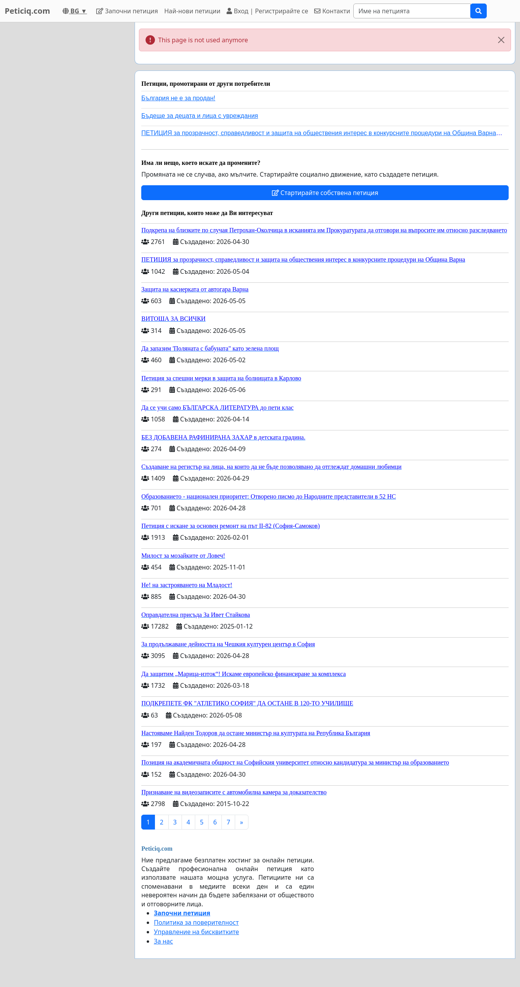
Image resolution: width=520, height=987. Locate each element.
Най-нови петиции (192, 11)
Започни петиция (127, 11)
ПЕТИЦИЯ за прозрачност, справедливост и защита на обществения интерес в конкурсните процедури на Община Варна (318, 133)
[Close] (501, 40)
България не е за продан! (178, 98)
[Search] (412, 11)
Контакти (332, 11)
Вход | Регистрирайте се (267, 11)
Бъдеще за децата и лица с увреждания (199, 115)
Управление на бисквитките (196, 931)
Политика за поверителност (196, 922)
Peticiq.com (27, 10)
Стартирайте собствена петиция (325, 192)
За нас (163, 941)
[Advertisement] (63, 139)
